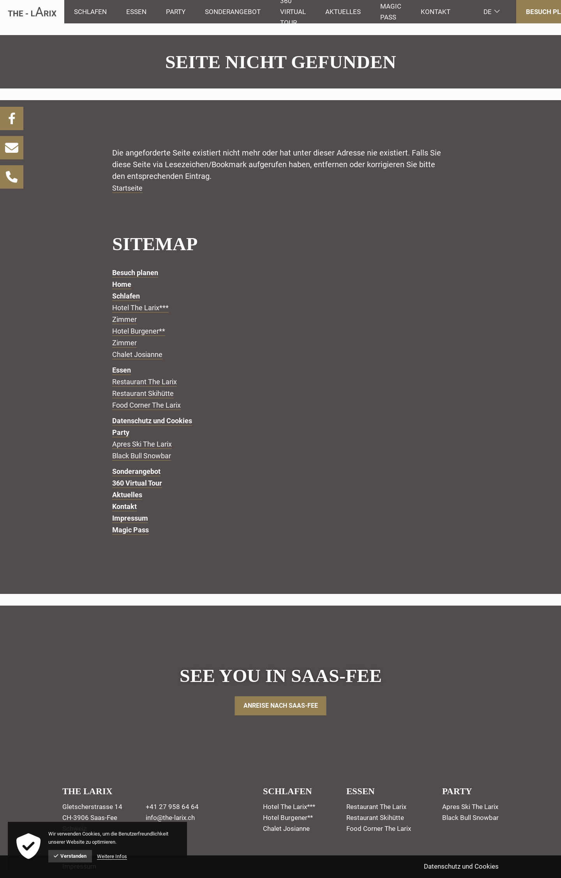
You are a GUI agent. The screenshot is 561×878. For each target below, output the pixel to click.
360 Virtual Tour (139, 483)
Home (122, 284)
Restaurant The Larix (148, 381)
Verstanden (70, 856)
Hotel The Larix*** (144, 307)
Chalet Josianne (140, 354)
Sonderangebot (138, 471)
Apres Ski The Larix (145, 444)
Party (121, 432)
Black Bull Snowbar (145, 455)
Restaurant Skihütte (146, 393)
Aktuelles (128, 494)
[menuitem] (90, 11)
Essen (122, 370)
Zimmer (126, 319)
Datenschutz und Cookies (156, 420)
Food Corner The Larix (150, 405)
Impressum (131, 518)
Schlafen (127, 295)
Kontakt (435, 12)
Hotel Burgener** (141, 331)
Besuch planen (137, 272)
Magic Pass (132, 529)
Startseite (129, 188)
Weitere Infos (112, 856)
